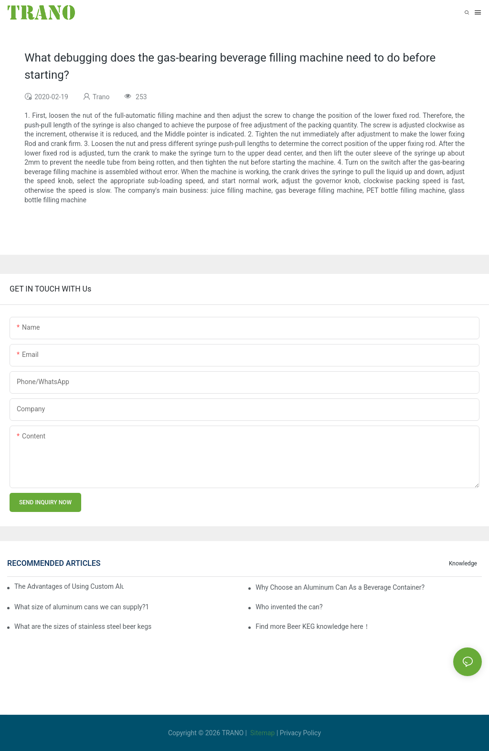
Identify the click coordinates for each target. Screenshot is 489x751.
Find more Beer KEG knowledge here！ (312, 626)
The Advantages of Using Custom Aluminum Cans (69, 586)
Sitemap (262, 733)
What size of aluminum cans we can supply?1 (81, 607)
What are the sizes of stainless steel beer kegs (82, 626)
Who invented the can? (288, 607)
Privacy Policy (300, 733)
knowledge (463, 563)
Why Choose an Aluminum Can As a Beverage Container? (340, 587)
